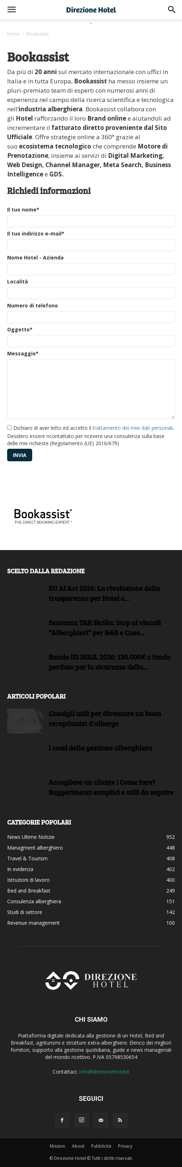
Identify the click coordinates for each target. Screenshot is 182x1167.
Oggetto (20, 329)
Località (17, 281)
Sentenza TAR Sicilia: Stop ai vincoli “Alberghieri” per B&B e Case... (105, 627)
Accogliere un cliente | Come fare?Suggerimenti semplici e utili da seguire (111, 787)
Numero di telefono (32, 305)
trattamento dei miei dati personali (133, 427)
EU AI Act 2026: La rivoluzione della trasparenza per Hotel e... (104, 593)
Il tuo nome (23, 209)
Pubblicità (101, 1146)
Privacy (125, 1146)
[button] (11, 9)
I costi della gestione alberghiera (100, 748)
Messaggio (23, 353)
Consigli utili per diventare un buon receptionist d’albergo (105, 718)
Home (13, 34)
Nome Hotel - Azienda (35, 257)
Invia (19, 455)
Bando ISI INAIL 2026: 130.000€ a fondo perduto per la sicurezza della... (110, 662)
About (78, 1146)
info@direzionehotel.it (104, 1071)
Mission (57, 1146)
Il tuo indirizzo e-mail (35, 233)
